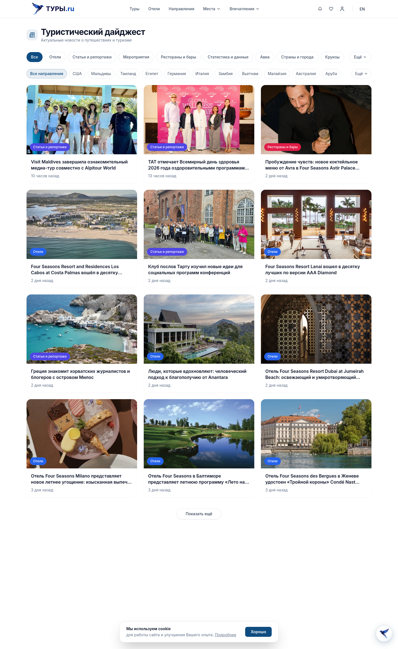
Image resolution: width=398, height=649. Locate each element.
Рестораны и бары (178, 57)
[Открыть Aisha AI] (384, 634)
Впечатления (245, 8)
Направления (182, 8)
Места (212, 8)
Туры (135, 8)
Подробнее (225, 634)
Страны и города (297, 57)
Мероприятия (136, 57)
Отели (154, 8)
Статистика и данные (228, 57)
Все (34, 57)
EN (362, 9)
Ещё (360, 57)
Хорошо (258, 631)
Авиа (264, 57)
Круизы (332, 57)
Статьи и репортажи (92, 57)
